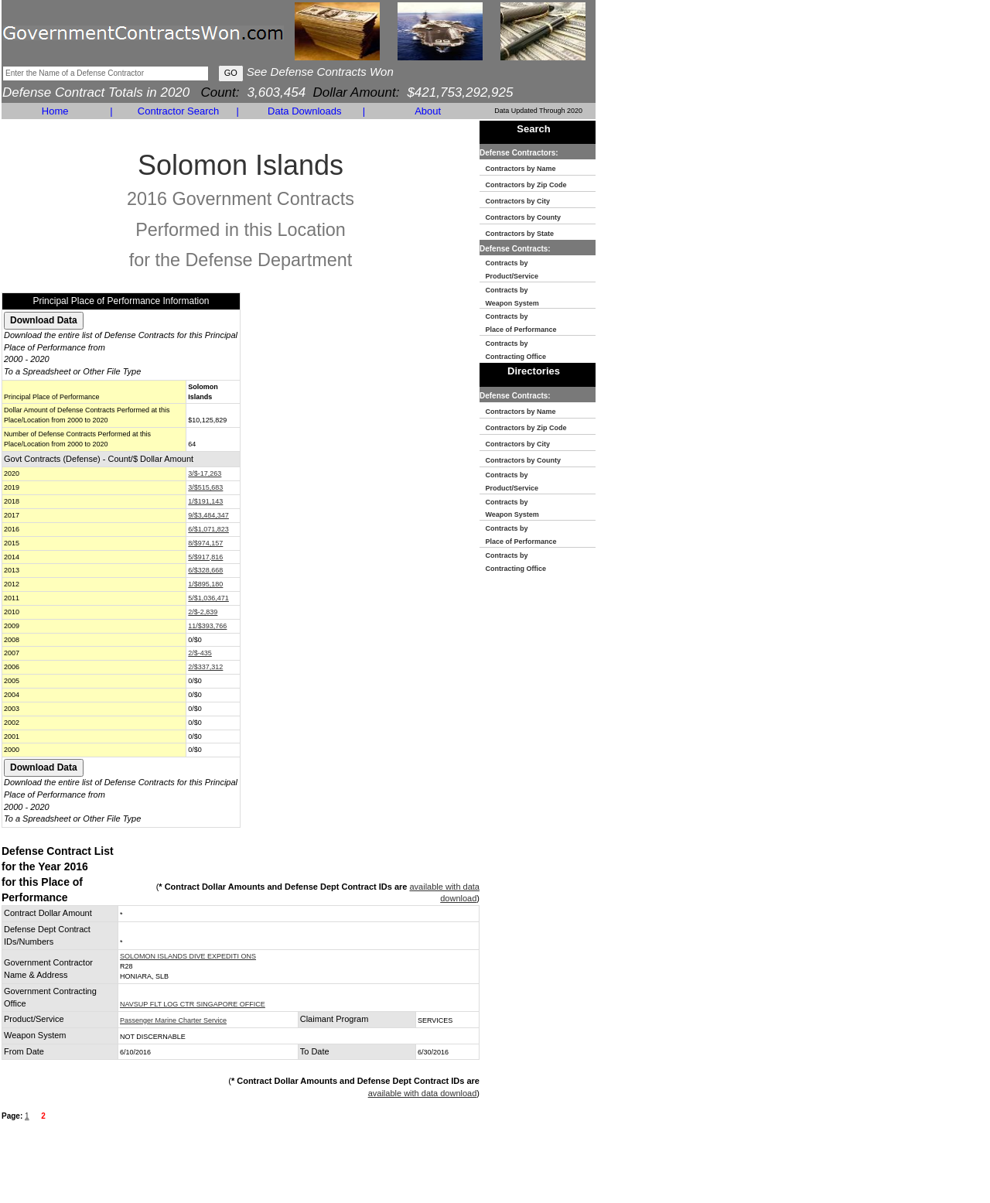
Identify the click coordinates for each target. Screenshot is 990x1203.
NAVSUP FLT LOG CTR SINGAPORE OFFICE (192, 1004)
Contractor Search (179, 111)
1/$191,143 (205, 501)
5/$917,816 (205, 557)
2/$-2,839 (202, 612)
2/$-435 (200, 653)
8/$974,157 (205, 543)
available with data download (422, 1093)
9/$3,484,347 (208, 515)
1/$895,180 (205, 584)
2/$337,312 (205, 667)
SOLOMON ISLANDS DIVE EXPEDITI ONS (188, 956)
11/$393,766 (207, 626)
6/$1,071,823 (208, 529)
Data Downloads (304, 111)
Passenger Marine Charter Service (173, 1020)
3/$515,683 (205, 487)
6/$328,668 (205, 570)
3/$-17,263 (204, 473)
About (428, 111)
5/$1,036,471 (208, 598)
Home (55, 111)
